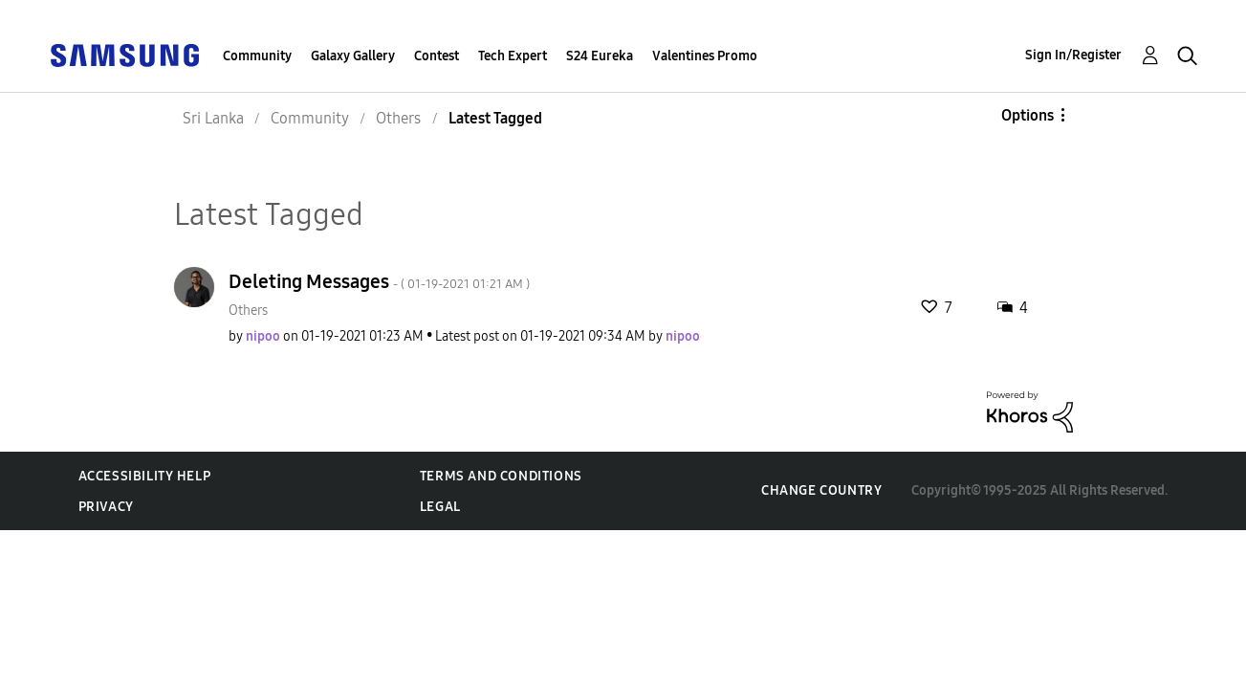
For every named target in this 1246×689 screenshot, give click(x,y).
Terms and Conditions (501, 476)
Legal (440, 507)
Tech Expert (512, 56)
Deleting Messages (379, 281)
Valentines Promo (704, 56)
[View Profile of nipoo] (263, 336)
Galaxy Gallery (353, 56)
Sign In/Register (1073, 55)
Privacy (106, 507)
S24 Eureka (599, 56)
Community (257, 56)
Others (248, 310)
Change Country (821, 490)
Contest (436, 56)
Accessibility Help (144, 476)
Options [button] (1027, 115)
